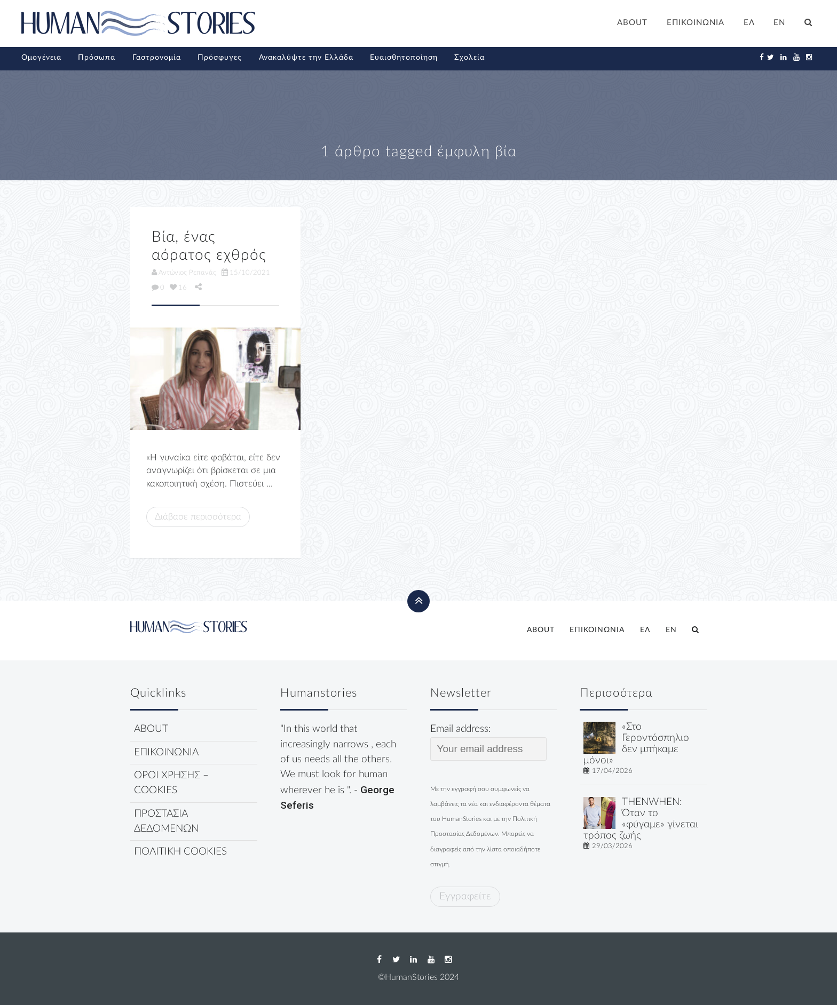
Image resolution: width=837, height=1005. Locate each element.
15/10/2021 (246, 272)
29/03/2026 (612, 846)
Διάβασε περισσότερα (198, 516)
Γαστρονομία (156, 57)
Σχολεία (469, 57)
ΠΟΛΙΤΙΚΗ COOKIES (180, 852)
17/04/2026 (612, 771)
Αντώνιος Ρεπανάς (184, 272)
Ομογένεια (41, 57)
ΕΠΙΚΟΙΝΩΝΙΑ (695, 23)
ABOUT (632, 23)
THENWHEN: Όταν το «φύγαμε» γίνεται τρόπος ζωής (640, 818)
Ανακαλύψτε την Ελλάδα (306, 57)
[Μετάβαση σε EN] (780, 24)
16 (178, 287)
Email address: (488, 742)
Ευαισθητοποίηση (404, 57)
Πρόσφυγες (220, 57)
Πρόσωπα (96, 57)
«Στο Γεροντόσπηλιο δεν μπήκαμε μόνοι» (636, 743)
